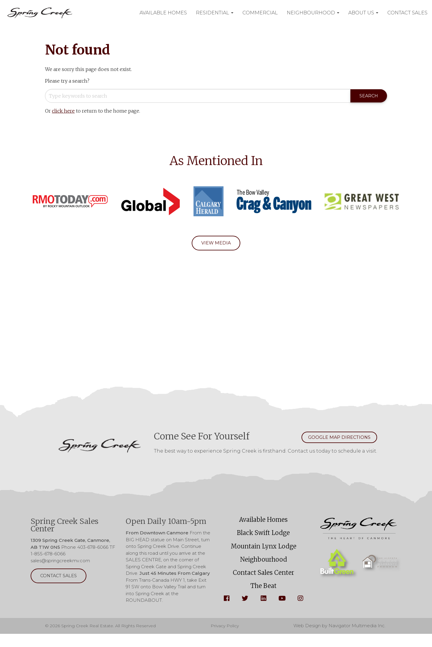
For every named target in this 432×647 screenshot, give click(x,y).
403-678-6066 (92, 550)
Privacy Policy (228, 639)
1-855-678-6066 (48, 556)
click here (63, 111)
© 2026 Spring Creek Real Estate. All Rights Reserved (103, 639)
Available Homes (263, 523)
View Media (216, 244)
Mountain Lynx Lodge (263, 553)
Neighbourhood (263, 568)
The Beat (263, 598)
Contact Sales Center (263, 583)
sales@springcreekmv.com (60, 563)
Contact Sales (162, 20)
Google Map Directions (333, 439)
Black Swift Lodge (263, 538)
